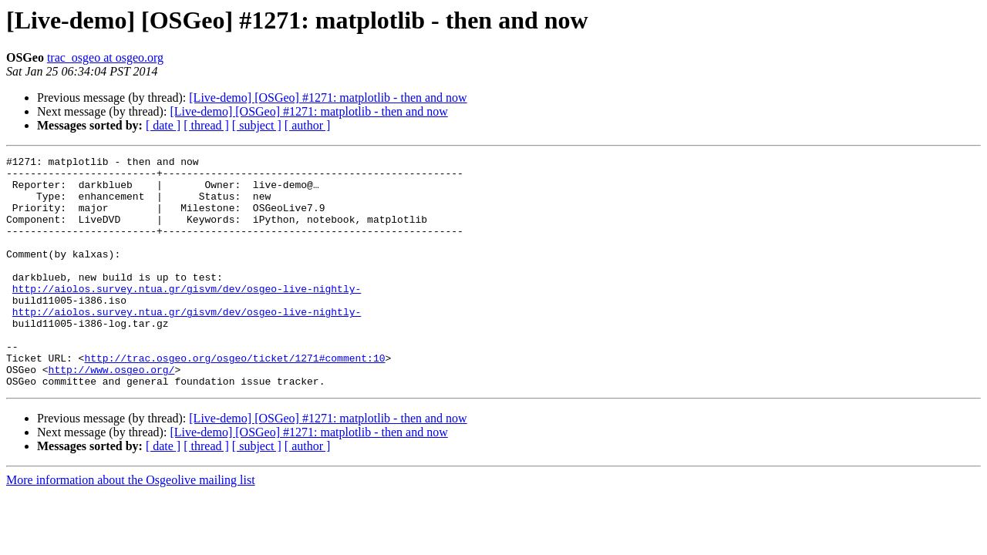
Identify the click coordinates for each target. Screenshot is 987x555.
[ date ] (163, 125)
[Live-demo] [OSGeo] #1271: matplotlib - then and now (328, 97)
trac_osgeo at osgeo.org (105, 57)
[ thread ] (206, 125)
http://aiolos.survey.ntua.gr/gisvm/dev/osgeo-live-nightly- (186, 316)
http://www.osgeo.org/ (112, 413)
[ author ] (308, 125)
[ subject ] (256, 125)
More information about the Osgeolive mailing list (130, 526)
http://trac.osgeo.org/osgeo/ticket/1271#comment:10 (234, 399)
